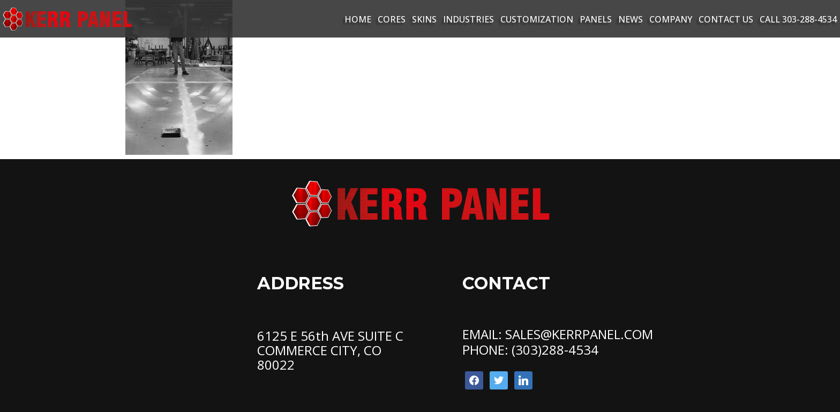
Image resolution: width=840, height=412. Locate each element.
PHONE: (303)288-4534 (530, 349)
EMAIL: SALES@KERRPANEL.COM (557, 334)
